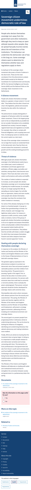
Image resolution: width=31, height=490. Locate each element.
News (16, 11)
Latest (10, 11)
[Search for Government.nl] (28, 12)
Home (4, 11)
